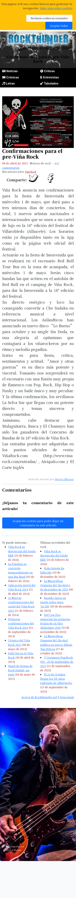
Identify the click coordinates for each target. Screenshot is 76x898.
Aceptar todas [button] (59, 25)
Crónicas (12, 77)
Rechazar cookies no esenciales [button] (49, 18)
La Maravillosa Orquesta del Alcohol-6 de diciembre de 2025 (55, 585)
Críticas (49, 71)
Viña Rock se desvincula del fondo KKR (22, 551)
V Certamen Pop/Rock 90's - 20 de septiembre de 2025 (56, 661)
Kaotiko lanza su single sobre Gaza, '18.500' (53, 602)
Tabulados (51, 83)
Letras (10, 83)
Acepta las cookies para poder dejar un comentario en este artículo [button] (38, 523)
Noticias (12, 71)
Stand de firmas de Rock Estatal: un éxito (20, 670)
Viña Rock (30, 171)
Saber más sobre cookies (56, 8)
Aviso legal (67, 697)
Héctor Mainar (64, 479)
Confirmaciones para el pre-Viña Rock (32, 153)
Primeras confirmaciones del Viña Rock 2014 (21, 623)
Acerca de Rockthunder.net (39, 697)
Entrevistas (51, 77)
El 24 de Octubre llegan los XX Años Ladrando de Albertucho (56, 678)
